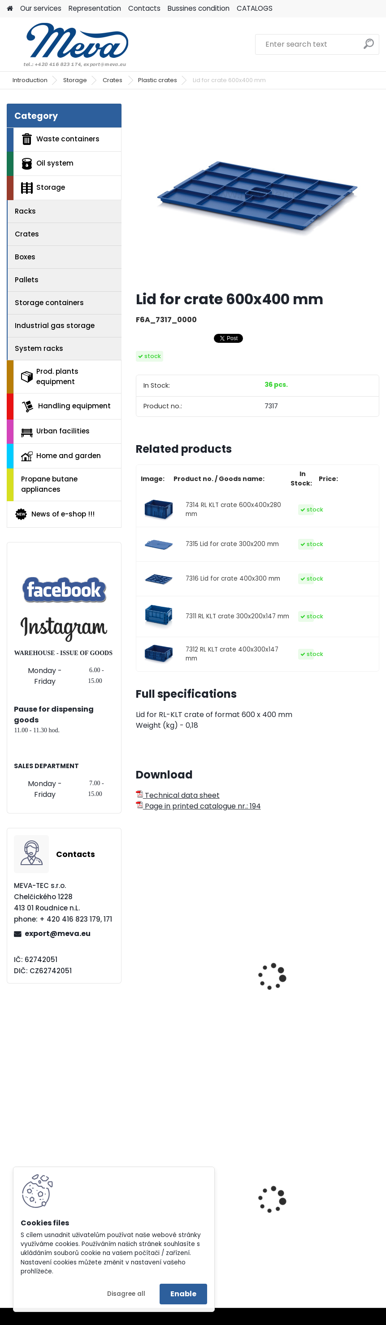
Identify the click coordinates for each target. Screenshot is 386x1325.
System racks (39, 348)
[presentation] (140, 967)
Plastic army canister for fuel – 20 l (318, 1222)
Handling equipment (66, 406)
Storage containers (49, 302)
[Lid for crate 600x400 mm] (257, 193)
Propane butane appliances (49, 484)
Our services (40, 8)
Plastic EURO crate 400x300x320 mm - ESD (308, 971)
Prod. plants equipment (49, 376)
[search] (369, 47)
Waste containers (60, 139)
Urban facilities (55, 431)
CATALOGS (255, 8)
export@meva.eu (58, 933)
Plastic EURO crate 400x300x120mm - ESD (181, 971)
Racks (25, 211)
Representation (95, 8)
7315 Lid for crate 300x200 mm (232, 544)
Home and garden (61, 456)
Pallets (27, 279)
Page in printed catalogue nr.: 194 (198, 806)
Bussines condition (199, 8)
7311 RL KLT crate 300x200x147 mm (237, 616)
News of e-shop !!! (54, 514)
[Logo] (68, 44)
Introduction (30, 80)
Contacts (144, 8)
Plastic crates (157, 80)
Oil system (47, 164)
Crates (113, 80)
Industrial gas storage (55, 325)
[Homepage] (10, 8)
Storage (75, 80)
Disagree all (126, 1294)
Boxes (25, 257)
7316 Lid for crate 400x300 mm (233, 578)
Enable (183, 1294)
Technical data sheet (178, 795)
